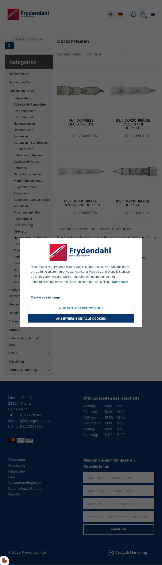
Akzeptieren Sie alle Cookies (81, 318)
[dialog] (81, 282)
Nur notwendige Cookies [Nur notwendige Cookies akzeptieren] (81, 308)
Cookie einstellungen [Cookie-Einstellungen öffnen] (46, 297)
